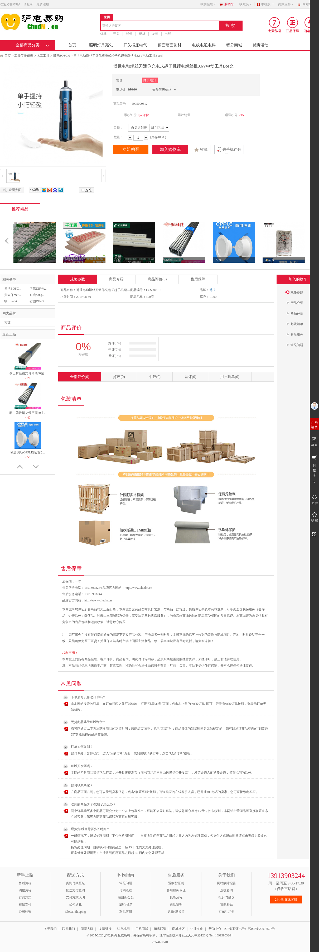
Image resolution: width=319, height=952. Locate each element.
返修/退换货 (176, 911)
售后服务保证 (176, 890)
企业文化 (196, 929)
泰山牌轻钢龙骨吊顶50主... (27, 413)
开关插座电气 (135, 45)
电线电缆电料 (204, 45)
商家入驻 (87, 929)
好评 (119, 377)
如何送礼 (75, 904)
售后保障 (198, 279)
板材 (142, 34)
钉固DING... (38, 301)
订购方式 (25, 897)
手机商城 (142, 929)
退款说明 (176, 904)
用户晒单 (229, 377)
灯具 (103, 34)
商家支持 (286, 4)
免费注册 (42, 4)
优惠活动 (260, 45)
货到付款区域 (75, 883)
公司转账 (25, 911)
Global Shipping (75, 911)
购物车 (229, 4)
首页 (72, 45)
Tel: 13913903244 (221, 935)
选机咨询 (226, 890)
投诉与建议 (226, 897)
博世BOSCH (61, 56)
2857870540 (159, 942)
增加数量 (146, 138)
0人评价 (143, 115)
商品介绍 (116, 279)
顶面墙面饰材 (169, 45)
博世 (7, 322)
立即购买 (130, 149)
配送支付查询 (75, 890)
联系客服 (125, 911)
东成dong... (37, 295)
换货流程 (176, 897)
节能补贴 (226, 904)
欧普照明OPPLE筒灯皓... (28, 452)
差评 (190, 377)
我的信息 (208, 4)
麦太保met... (12, 295)
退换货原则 (176, 883)
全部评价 (79, 377)
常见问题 (125, 883)
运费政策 (97, 622)
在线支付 (25, 904)
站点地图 (123, 929)
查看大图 (15, 190)
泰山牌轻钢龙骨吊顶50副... (27, 373)
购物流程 (25, 890)
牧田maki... (11, 301)
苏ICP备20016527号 (261, 929)
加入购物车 (170, 149)
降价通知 (149, 80)
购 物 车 (314, 469)
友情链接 (105, 929)
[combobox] (160, 26)
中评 (155, 377)
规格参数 (77, 279)
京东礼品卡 (226, 911)
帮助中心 (215, 929)
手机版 (267, 4)
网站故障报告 (226, 883)
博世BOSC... (12, 288)
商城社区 (178, 929)
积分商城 (234, 45)
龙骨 (155, 34)
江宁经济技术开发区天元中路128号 (184, 935)
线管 (129, 34)
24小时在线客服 (286, 899)
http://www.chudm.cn (98, 600)
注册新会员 (126, 897)
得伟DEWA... (38, 288)
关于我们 (50, 929)
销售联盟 (160, 929)
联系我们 (68, 929)
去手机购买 (232, 149)
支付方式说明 (75, 897)
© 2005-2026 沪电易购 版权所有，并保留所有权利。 (122, 935)
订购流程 (125, 890)
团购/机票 (125, 904)
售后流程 (25, 883)
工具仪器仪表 (23, 56)
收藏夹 (245, 4)
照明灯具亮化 (101, 45)
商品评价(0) (157, 279)
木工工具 (43, 56)
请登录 (28, 4)
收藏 (203, 149)
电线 (168, 34)
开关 (116, 34)
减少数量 (130, 138)
